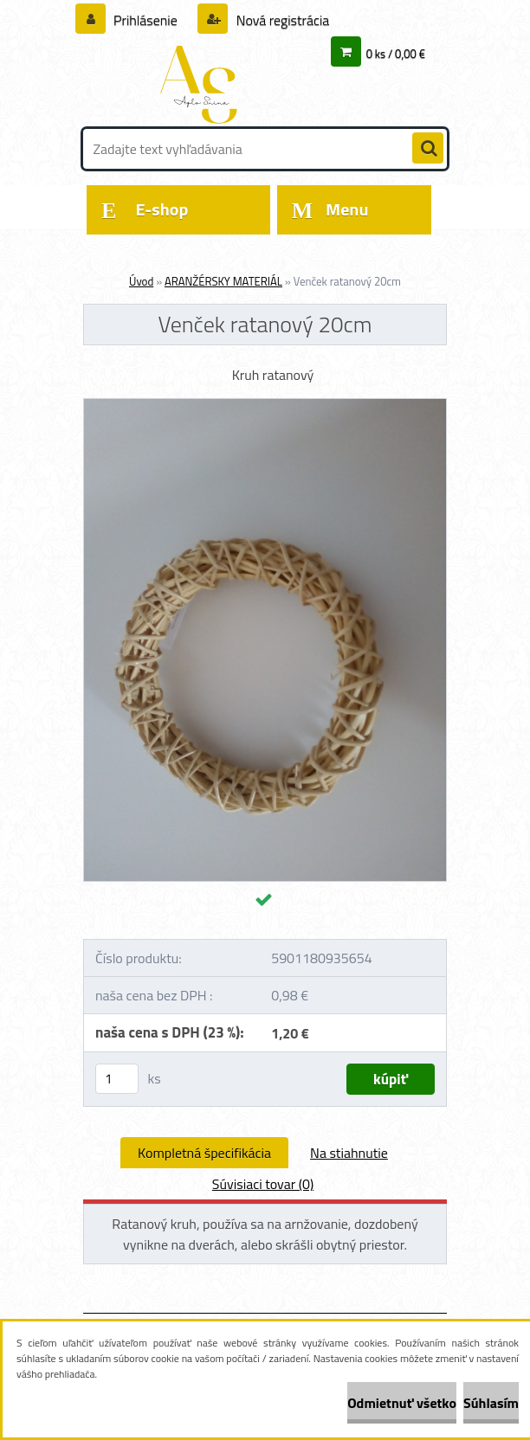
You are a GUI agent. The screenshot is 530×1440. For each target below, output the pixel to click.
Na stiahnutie (349, 1152)
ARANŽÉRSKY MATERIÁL (223, 281)
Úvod (141, 281)
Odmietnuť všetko (401, 1402)
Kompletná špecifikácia (204, 1152)
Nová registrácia (281, 20)
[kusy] (117, 1079)
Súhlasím (491, 1402)
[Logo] (202, 84)
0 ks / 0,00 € (395, 53)
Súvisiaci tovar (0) (262, 1183)
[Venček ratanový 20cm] (265, 405)
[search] (427, 148)
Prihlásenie (146, 20)
